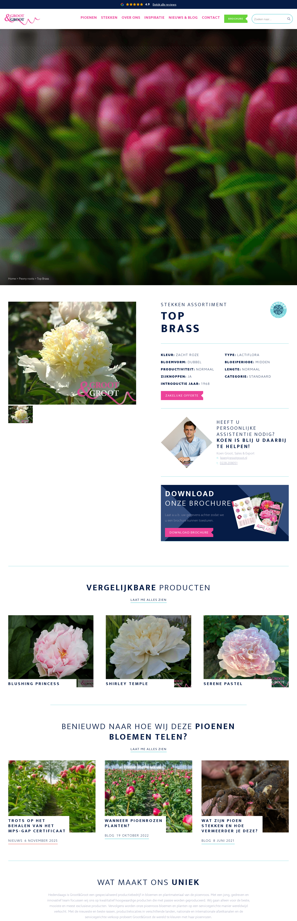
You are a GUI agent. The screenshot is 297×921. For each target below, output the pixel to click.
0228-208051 (229, 463)
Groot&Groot (13, 13)
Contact (206, 18)
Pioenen (97, 18)
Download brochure (192, 534)
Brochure (233, 18)
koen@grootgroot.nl (234, 458)
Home (12, 278)
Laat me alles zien (148, 602)
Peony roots (26, 278)
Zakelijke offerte (184, 395)
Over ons (134, 18)
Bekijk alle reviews (164, 4)
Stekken (115, 18)
